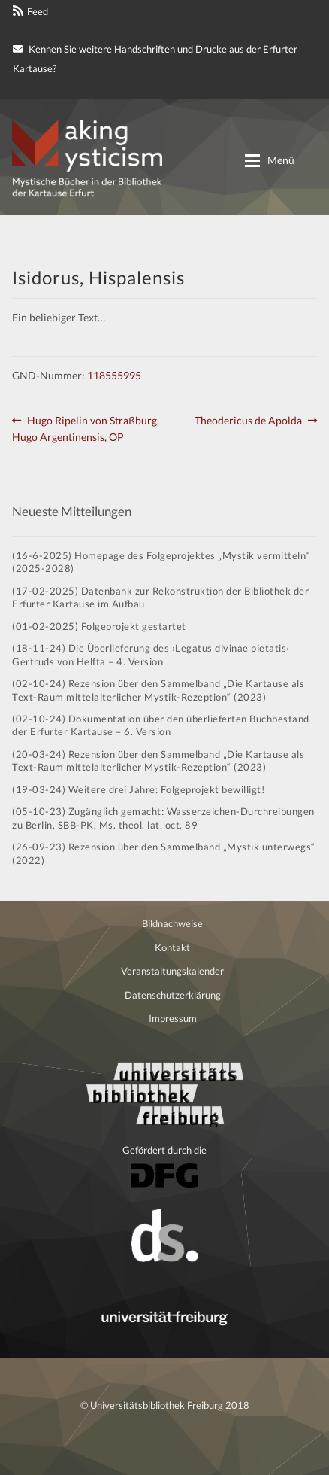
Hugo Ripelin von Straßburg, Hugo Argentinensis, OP (85, 428)
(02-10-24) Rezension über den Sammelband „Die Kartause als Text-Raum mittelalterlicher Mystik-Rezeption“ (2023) (158, 689)
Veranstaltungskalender (172, 971)
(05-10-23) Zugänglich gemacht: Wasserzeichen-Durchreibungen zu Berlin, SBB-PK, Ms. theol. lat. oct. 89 (163, 817)
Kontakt (172, 947)
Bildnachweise (172, 923)
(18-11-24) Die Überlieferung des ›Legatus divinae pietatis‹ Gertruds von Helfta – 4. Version (151, 654)
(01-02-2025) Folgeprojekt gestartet (99, 626)
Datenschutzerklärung (173, 995)
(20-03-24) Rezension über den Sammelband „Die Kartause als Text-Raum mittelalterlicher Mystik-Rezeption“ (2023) (158, 760)
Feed (37, 11)
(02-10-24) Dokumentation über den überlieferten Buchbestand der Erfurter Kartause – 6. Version (160, 725)
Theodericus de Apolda (248, 421)
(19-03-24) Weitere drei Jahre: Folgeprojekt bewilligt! (138, 789)
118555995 (114, 375)
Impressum (173, 1018)
